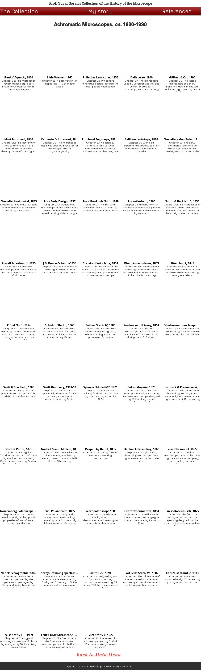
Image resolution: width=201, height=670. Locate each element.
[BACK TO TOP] (100, 667)
